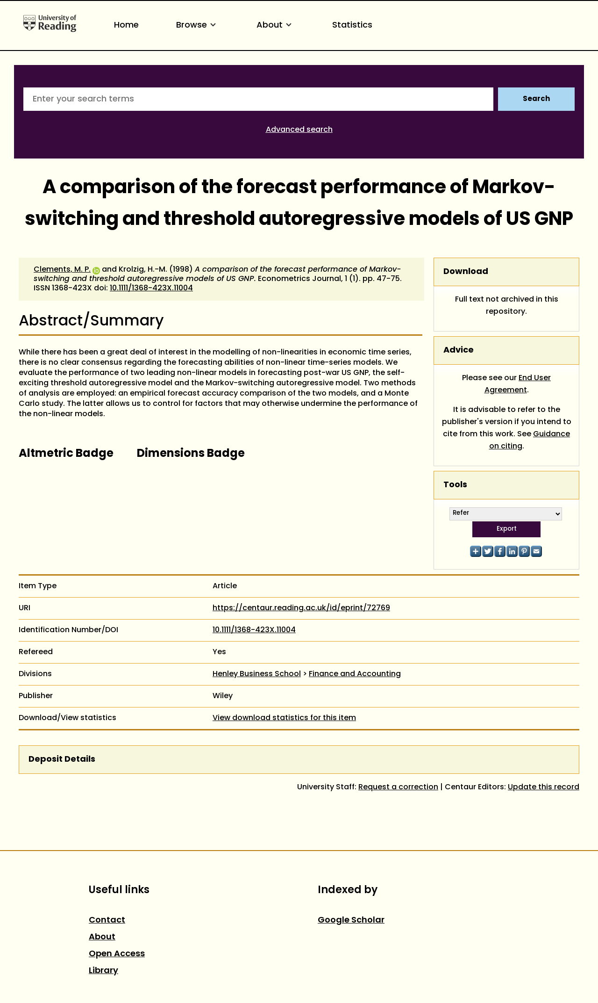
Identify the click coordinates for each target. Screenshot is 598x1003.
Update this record (543, 787)
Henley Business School (257, 674)
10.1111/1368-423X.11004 (151, 288)
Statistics (352, 25)
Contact (107, 920)
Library (103, 971)
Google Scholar (351, 920)
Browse (197, 25)
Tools (455, 485)
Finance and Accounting (355, 674)
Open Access (117, 954)
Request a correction (398, 787)
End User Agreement (517, 384)
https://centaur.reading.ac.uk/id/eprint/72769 (301, 608)
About (275, 25)
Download (465, 272)
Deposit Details (61, 759)
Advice (458, 350)
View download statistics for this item (284, 718)
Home (126, 25)
